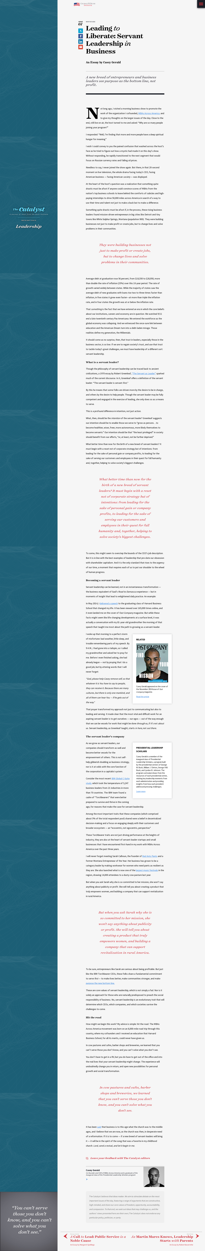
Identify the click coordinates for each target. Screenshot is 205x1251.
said (99, 1126)
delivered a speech (109, 603)
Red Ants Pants (149, 856)
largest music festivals (147, 870)
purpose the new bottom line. (100, 983)
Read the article (142, 696)
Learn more (141, 791)
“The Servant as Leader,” (144, 373)
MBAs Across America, (149, 113)
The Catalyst (118, 1158)
